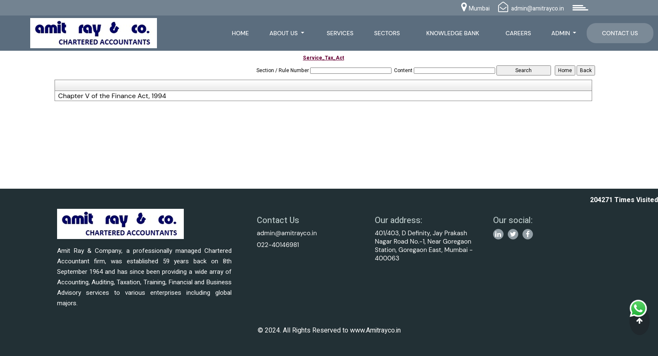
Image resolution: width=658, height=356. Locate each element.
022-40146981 (278, 245)
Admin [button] (561, 33)
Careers (518, 33)
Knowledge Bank (452, 33)
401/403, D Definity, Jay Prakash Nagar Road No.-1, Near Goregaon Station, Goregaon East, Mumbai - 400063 (424, 245)
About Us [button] (284, 33)
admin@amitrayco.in (287, 233)
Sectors (387, 33)
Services (340, 33)
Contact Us (620, 33)
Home (240, 33)
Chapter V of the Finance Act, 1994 (112, 96)
